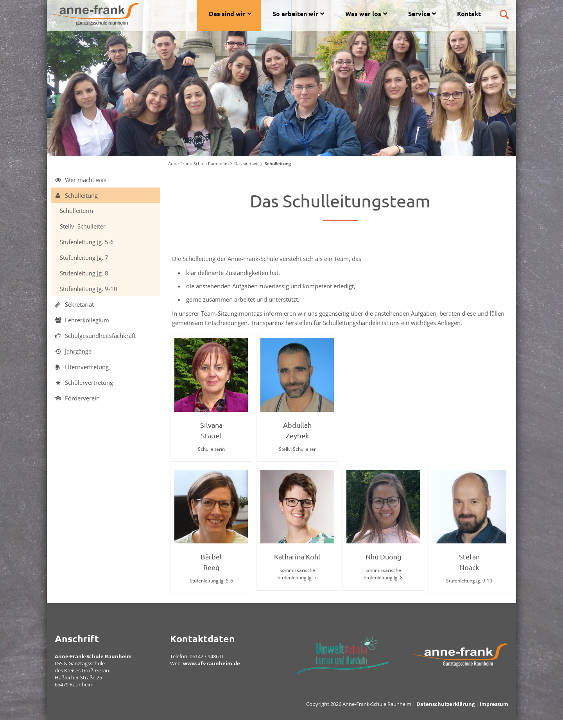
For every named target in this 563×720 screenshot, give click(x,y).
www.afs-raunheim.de (211, 663)
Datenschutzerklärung (445, 703)
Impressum (494, 703)
